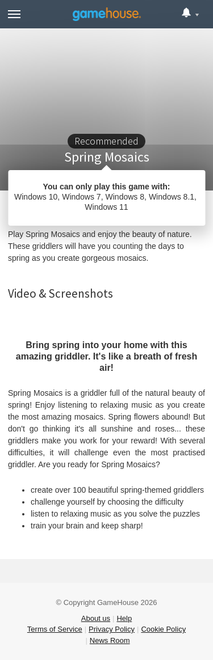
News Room (110, 640)
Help (124, 618)
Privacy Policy (112, 629)
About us (95, 618)
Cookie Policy (163, 629)
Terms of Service (54, 629)
